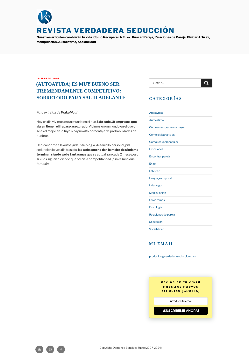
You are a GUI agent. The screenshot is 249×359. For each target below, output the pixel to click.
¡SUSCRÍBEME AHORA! (181, 311)
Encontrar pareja (159, 156)
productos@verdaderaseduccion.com (172, 256)
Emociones (156, 149)
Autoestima (156, 120)
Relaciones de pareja (162, 214)
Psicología (155, 207)
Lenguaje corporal (160, 178)
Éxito (152, 163)
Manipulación (157, 192)
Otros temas (157, 200)
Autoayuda (156, 112)
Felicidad (154, 171)
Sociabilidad (156, 229)
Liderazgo (155, 185)
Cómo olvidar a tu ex (162, 134)
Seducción (155, 221)
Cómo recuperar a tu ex (164, 141)
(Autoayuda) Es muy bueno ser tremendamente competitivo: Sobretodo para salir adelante (80, 90)
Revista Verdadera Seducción (105, 30)
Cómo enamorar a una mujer (167, 127)
